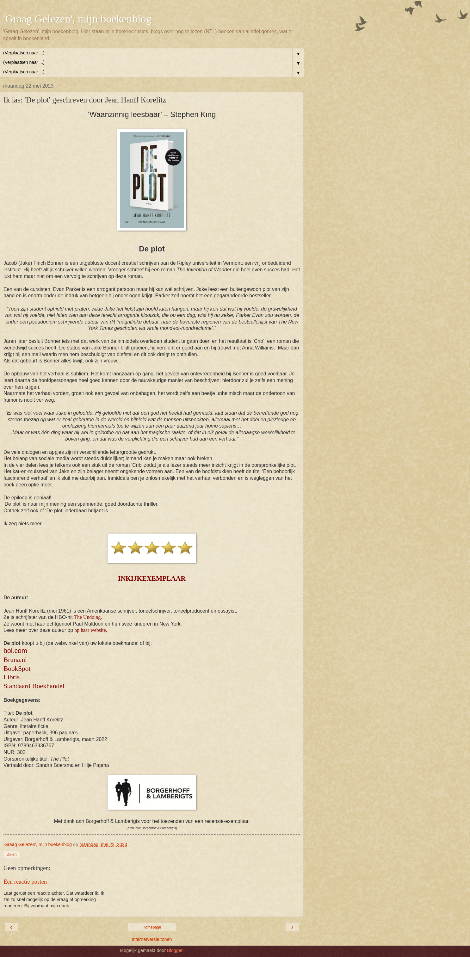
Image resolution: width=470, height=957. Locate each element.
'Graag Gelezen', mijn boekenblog (77, 19)
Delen (11, 854)
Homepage (152, 927)
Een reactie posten (25, 881)
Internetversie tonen (152, 939)
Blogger (174, 950)
